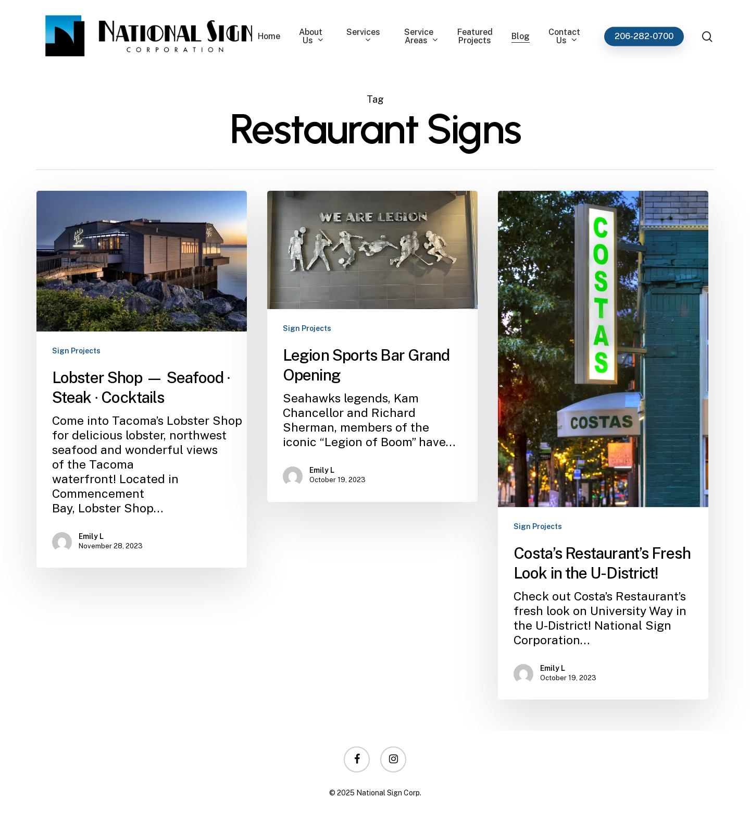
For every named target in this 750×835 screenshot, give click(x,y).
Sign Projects (76, 351)
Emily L (91, 536)
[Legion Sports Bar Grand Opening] (372, 346)
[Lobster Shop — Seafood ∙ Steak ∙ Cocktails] (141, 379)
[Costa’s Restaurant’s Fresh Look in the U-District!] (603, 445)
